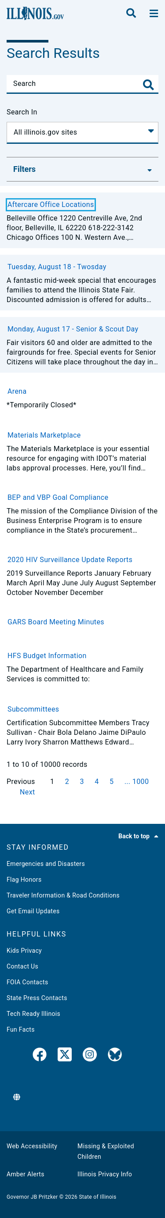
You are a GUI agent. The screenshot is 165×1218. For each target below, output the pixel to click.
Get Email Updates (33, 911)
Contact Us (22, 966)
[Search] (82, 84)
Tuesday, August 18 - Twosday (56, 267)
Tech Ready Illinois (33, 1013)
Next (27, 792)
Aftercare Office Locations (50, 204)
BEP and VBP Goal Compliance (57, 497)
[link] (40, 1056)
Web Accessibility (32, 1146)
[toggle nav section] (153, 13)
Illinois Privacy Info (104, 1174)
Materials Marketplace (44, 435)
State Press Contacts (37, 997)
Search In (22, 112)
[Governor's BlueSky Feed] (115, 1056)
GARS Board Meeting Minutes (55, 622)
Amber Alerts (25, 1174)
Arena (17, 391)
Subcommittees (33, 709)
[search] (131, 13)
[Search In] (82, 133)
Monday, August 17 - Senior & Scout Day (72, 329)
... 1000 (137, 781)
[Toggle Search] (148, 84)
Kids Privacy (24, 950)
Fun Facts (21, 1029)
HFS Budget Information (47, 656)
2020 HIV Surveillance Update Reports (69, 560)
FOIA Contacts (27, 982)
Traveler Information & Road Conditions (63, 895)
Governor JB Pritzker (32, 1197)
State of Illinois (97, 1197)
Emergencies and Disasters (46, 863)
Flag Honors (24, 879)
